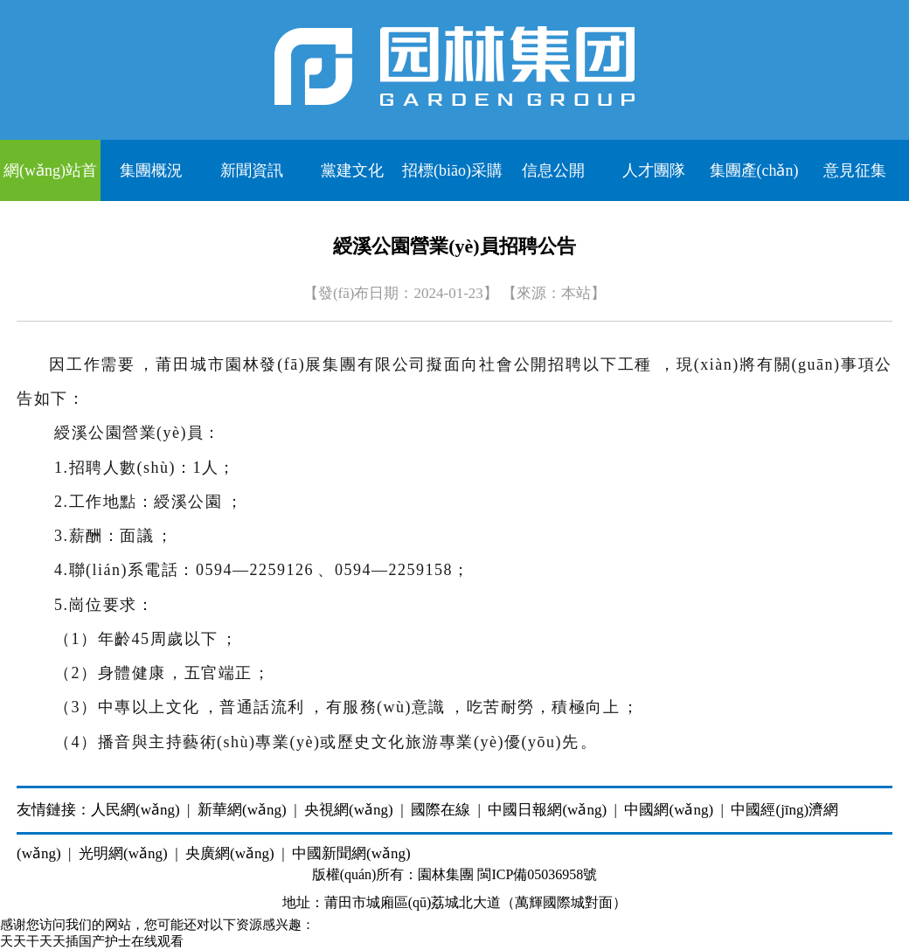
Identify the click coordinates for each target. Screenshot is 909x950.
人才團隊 (653, 170)
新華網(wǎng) (242, 809)
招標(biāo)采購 (452, 170)
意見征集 (854, 170)
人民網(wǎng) (135, 809)
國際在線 (440, 809)
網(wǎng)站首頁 (50, 181)
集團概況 (151, 170)
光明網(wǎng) (123, 853)
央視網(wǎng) (348, 809)
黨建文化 (352, 170)
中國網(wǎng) (668, 809)
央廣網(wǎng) (229, 853)
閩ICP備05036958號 (537, 874)
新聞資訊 (251, 170)
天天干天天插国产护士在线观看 (92, 941)
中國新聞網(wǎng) (351, 853)
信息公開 (553, 170)
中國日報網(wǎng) (547, 809)
